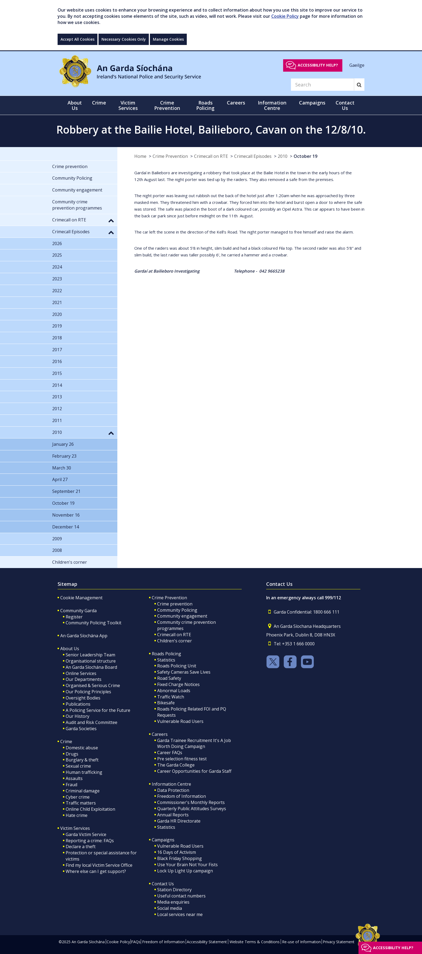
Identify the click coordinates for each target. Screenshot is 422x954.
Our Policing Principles (88, 692)
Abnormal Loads (173, 691)
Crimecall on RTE (211, 156)
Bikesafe (166, 703)
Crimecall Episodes (253, 156)
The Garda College (176, 765)
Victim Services (75, 828)
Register (74, 617)
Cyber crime (78, 797)
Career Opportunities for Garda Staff (194, 771)
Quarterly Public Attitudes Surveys (191, 809)
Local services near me (180, 914)
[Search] (322, 84)
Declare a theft (81, 846)
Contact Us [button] (345, 105)
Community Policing (177, 610)
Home (140, 156)
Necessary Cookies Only (123, 39)
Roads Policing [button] (205, 105)
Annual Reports (173, 815)
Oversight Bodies (83, 698)
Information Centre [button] (272, 105)
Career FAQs (169, 752)
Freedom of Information (181, 796)
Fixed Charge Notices (178, 684)
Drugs (72, 754)
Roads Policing (166, 654)
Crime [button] (99, 102)
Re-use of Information (301, 941)
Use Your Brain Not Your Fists (187, 865)
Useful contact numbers (181, 896)
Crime (66, 741)
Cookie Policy (285, 16)
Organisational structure (91, 661)
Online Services (81, 673)
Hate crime (76, 815)
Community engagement (182, 616)
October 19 (305, 156)
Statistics (166, 660)
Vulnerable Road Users (180, 721)
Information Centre (171, 784)
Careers (160, 734)
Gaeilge (356, 65)
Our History (77, 716)
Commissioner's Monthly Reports (191, 802)
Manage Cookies (168, 39)
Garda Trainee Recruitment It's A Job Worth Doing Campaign (194, 743)
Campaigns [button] (312, 102)
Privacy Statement (338, 941)
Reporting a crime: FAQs (90, 841)
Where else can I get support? (96, 871)
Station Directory (174, 890)
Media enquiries (173, 902)
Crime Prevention (170, 156)
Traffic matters (81, 803)
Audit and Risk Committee (91, 722)
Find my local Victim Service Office (99, 865)
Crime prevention (174, 604)
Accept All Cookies (77, 39)
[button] (111, 220)
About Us (69, 649)
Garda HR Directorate (179, 821)
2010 (282, 156)
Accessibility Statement (207, 941)
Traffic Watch (170, 697)
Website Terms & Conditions (255, 941)
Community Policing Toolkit (93, 623)
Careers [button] (236, 102)
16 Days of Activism (176, 852)
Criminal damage (83, 791)
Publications (78, 704)
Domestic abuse (82, 748)
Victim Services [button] (128, 105)
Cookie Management (81, 598)
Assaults (74, 778)
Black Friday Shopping (179, 858)
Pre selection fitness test (182, 759)
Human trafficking (84, 772)
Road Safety (169, 678)
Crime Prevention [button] (167, 105)
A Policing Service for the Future (98, 710)
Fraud (71, 785)
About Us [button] (75, 105)
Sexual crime (78, 766)
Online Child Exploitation (90, 809)
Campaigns (163, 840)
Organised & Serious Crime (93, 685)
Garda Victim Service (86, 834)
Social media (169, 908)
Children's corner (174, 641)
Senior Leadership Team (90, 655)
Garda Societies (81, 729)
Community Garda (78, 611)
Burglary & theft (82, 760)
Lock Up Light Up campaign (185, 871)
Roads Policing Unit (176, 666)
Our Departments (83, 679)
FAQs (135, 941)
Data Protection (173, 790)
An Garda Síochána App (83, 636)
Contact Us (163, 884)
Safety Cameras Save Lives (183, 672)
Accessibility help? (318, 65)
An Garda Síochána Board (91, 667)
